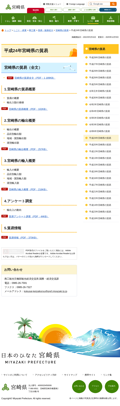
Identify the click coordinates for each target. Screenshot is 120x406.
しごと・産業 (20, 30)
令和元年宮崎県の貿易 (100, 91)
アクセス (95, 386)
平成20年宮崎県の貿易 (100, 144)
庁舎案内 (112, 386)
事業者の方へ (108, 9)
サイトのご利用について (15, 375)
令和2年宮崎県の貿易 (99, 104)
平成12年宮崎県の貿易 (100, 151)
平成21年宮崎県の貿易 (100, 191)
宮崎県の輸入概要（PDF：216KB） (28, 189)
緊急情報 (36, 10)
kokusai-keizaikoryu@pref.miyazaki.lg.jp (45, 291)
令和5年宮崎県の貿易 (99, 118)
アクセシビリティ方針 (46, 375)
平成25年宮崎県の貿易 (100, 84)
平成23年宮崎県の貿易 (100, 212)
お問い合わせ (79, 386)
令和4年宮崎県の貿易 (99, 111)
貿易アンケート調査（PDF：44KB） (29, 216)
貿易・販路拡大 (45, 30)
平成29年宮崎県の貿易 (100, 71)
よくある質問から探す (90, 9)
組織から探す (71, 9)
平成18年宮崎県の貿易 (100, 218)
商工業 (32, 30)
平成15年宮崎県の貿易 (100, 165)
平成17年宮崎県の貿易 (100, 185)
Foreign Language (77, 4)
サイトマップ (70, 375)
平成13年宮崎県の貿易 (100, 158)
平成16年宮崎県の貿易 (100, 178)
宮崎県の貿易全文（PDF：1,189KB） (34, 78)
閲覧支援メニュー (53, 4)
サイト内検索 (90, 4)
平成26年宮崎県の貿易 (100, 77)
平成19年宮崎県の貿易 (100, 171)
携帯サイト (90, 375)
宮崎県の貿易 (62, 30)
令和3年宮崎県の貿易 (99, 124)
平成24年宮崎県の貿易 (100, 138)
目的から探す (53, 9)
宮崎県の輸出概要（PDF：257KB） (28, 149)
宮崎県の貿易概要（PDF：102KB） (28, 109)
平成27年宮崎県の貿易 (100, 64)
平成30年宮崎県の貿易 (100, 98)
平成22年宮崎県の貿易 (100, 198)
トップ (8, 30)
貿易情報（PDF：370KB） (23, 237)
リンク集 (107, 375)
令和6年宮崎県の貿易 (99, 131)
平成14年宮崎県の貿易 (100, 205)
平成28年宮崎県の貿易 (100, 57)
